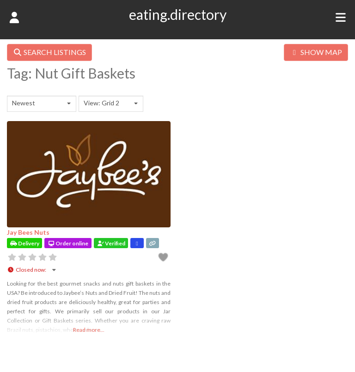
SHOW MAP (316, 52)
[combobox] (41, 104)
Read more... (88, 329)
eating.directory (177, 14)
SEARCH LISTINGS (49, 52)
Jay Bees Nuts (28, 232)
